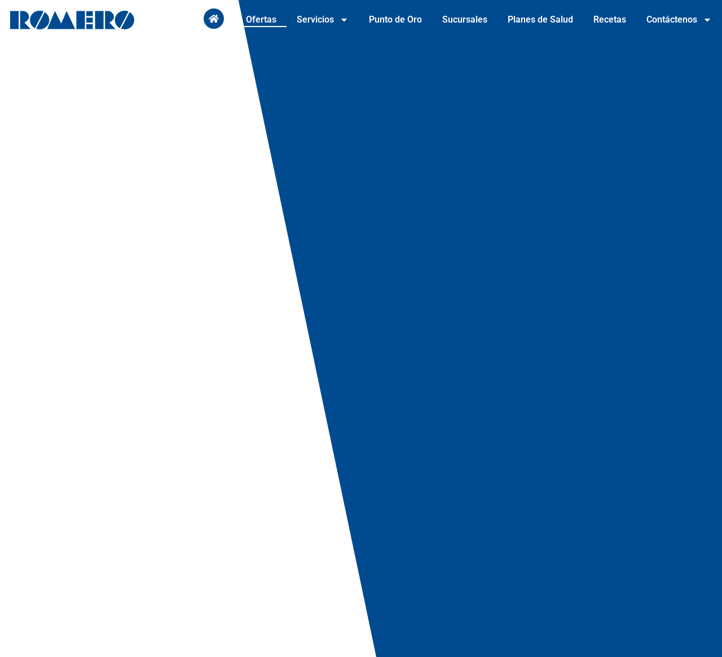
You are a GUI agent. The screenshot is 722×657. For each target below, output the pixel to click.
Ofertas (261, 19)
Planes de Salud (540, 19)
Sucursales (464, 19)
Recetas (609, 19)
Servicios (323, 19)
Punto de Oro (395, 19)
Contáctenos (679, 19)
